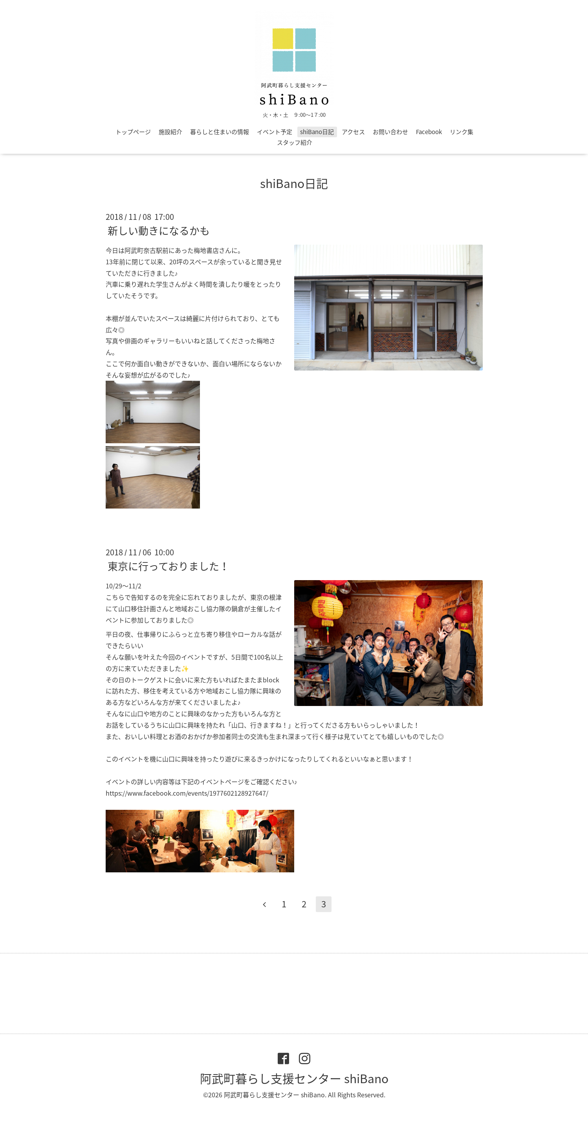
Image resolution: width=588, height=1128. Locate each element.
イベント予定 (274, 131)
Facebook (429, 131)
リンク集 (461, 131)
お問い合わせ (390, 131)
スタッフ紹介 (294, 142)
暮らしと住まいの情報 (219, 131)
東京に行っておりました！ (168, 565)
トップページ (133, 131)
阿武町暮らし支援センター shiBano (294, 1078)
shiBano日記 (317, 131)
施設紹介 (170, 131)
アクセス (353, 131)
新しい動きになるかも (159, 230)
